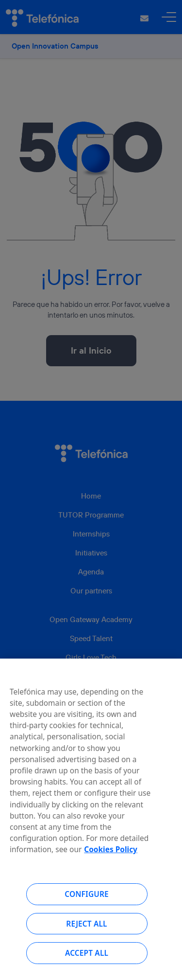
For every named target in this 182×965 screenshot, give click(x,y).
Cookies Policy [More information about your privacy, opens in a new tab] (110, 855)
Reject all (86, 929)
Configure (87, 899)
